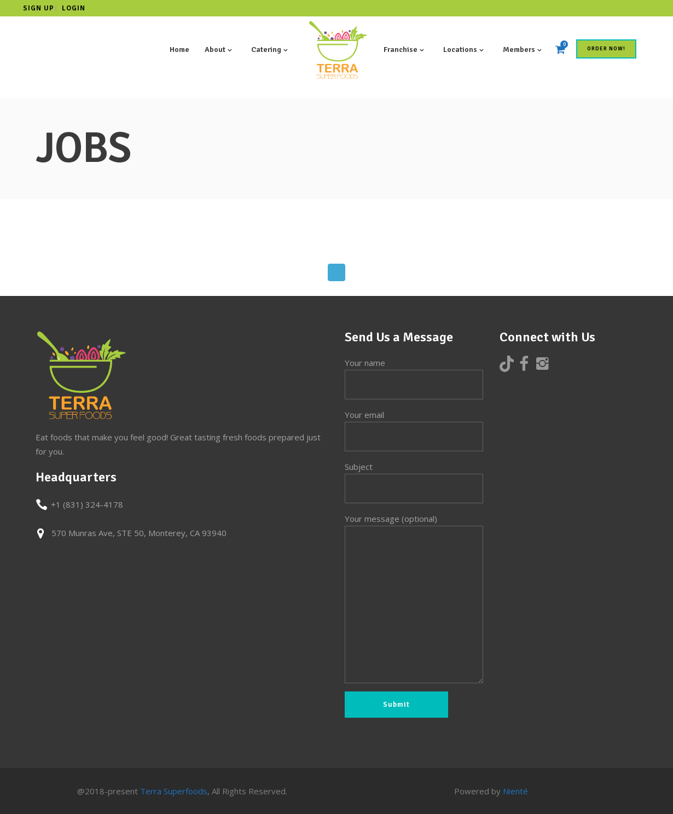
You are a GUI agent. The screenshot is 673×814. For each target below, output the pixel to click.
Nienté (515, 791)
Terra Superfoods (173, 791)
